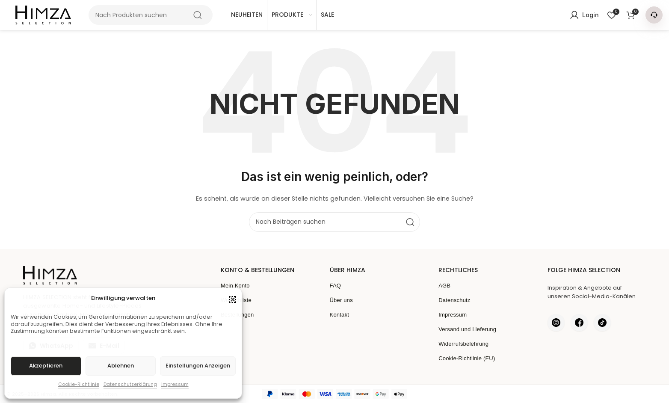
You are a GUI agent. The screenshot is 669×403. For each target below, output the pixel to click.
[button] (233, 299)
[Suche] (151, 15)
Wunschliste (236, 300)
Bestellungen (237, 314)
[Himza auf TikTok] (602, 322)
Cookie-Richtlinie (78, 384)
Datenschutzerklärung (130, 384)
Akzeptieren (45, 366)
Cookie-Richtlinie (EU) (466, 358)
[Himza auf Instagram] (556, 322)
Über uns (341, 300)
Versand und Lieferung (467, 329)
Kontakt (339, 314)
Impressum (175, 384)
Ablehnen (120, 366)
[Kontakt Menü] (654, 15)
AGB (444, 285)
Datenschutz (454, 300)
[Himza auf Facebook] (579, 322)
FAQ (335, 285)
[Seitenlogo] (43, 15)
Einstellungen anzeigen (198, 366)
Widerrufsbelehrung (463, 344)
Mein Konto (235, 285)
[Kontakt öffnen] (654, 15)
